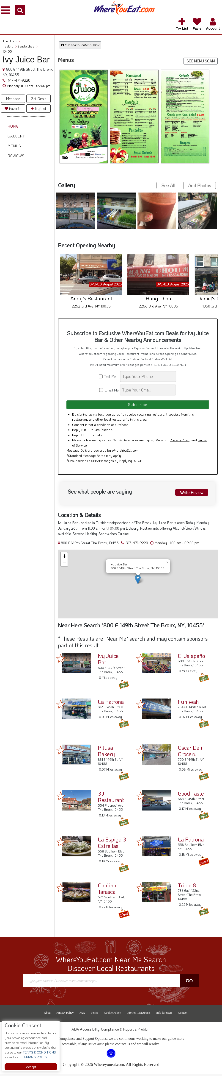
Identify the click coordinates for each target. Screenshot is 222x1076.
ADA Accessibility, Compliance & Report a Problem (111, 1031)
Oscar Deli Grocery (190, 753)
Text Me (109, 376)
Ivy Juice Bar (108, 661)
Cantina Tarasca (107, 890)
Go (189, 982)
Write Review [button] (190, 494)
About (48, 1015)
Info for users (164, 1015)
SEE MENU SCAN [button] (200, 61)
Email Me (109, 390)
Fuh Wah (188, 703)
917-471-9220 (18, 80)
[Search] (148, 376)
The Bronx (11, 41)
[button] (20, 10)
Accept (31, 1067)
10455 (7, 51)
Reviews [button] (16, 155)
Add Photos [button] (199, 185)
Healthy (10, 46)
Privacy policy (65, 1015)
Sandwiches (27, 46)
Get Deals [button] (38, 98)
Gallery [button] (16, 136)
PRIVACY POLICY (35, 1057)
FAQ (82, 1015)
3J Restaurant (111, 799)
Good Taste (191, 795)
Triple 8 (187, 887)
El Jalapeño (191, 657)
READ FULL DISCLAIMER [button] (169, 364)
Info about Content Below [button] (80, 45)
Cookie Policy (112, 1015)
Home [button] (13, 126)
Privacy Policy (180, 442)
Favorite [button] (13, 108)
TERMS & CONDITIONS (39, 1052)
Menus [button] (14, 145)
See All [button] (168, 185)
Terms (94, 1015)
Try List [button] (38, 108)
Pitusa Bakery (106, 753)
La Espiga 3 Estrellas (112, 845)
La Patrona (111, 703)
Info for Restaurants (139, 1015)
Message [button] (13, 98)
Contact (182, 1015)
